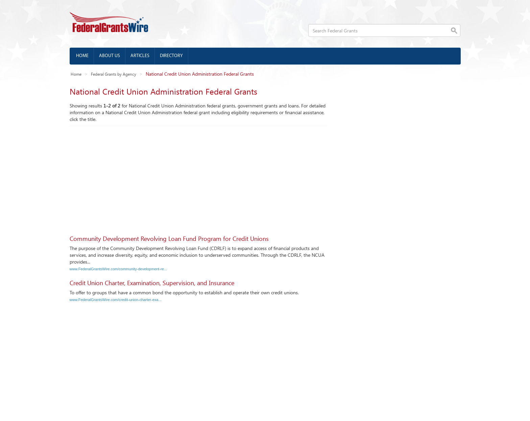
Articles (139, 55)
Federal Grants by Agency (113, 74)
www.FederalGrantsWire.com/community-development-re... (118, 269)
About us (109, 55)
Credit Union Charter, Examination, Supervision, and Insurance (152, 283)
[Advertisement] (198, 177)
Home (82, 55)
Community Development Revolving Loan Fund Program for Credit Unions (169, 238)
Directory (171, 55)
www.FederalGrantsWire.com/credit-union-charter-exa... (116, 300)
